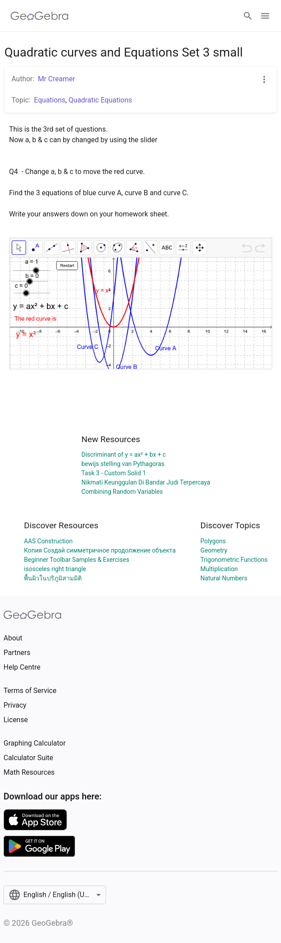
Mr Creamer (56, 79)
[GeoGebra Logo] (39, 15)
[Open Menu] (265, 16)
